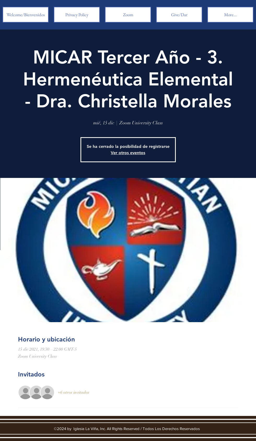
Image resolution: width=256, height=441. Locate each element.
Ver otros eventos (128, 152)
